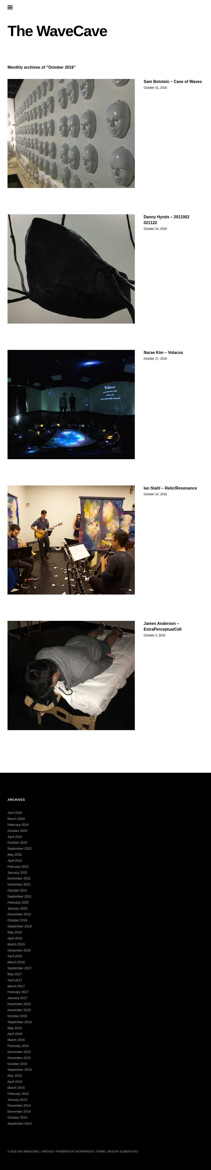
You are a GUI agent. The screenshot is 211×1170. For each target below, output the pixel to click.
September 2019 (20, 926)
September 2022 (20, 848)
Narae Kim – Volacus (163, 352)
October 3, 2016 (154, 635)
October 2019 (17, 920)
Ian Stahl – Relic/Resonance (170, 488)
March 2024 (16, 819)
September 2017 (20, 968)
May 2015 (15, 1076)
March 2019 (16, 944)
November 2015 (19, 1058)
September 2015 (20, 1069)
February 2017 (18, 992)
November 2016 (19, 1010)
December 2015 (19, 1052)
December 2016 (19, 1004)
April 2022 (15, 860)
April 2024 (15, 813)
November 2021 (19, 884)
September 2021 (20, 896)
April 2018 (15, 956)
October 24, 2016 (155, 229)
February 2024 (18, 825)
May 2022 (15, 854)
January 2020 (17, 908)
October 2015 (17, 1064)
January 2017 (17, 998)
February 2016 (18, 1046)
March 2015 (16, 1088)
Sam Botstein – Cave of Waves (173, 81)
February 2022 (18, 866)
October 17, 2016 (155, 358)
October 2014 (17, 1117)
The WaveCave (57, 31)
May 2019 (15, 932)
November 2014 (19, 1111)
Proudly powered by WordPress (68, 1151)
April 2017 (15, 980)
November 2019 (19, 914)
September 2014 (20, 1123)
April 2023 (15, 837)
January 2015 (17, 1100)
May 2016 (15, 1028)
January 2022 (17, 872)
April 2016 (15, 1034)
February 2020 (18, 902)
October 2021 (17, 890)
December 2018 (19, 950)
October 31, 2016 (155, 87)
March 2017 (16, 986)
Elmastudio (129, 1151)
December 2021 (19, 878)
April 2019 (15, 938)
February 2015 (18, 1094)
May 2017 (15, 974)
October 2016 (17, 1016)
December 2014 (19, 1105)
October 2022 (17, 842)
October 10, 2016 (155, 494)
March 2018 (16, 962)
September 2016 (20, 1022)
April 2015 (15, 1082)
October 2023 (17, 831)
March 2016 (16, 1040)
